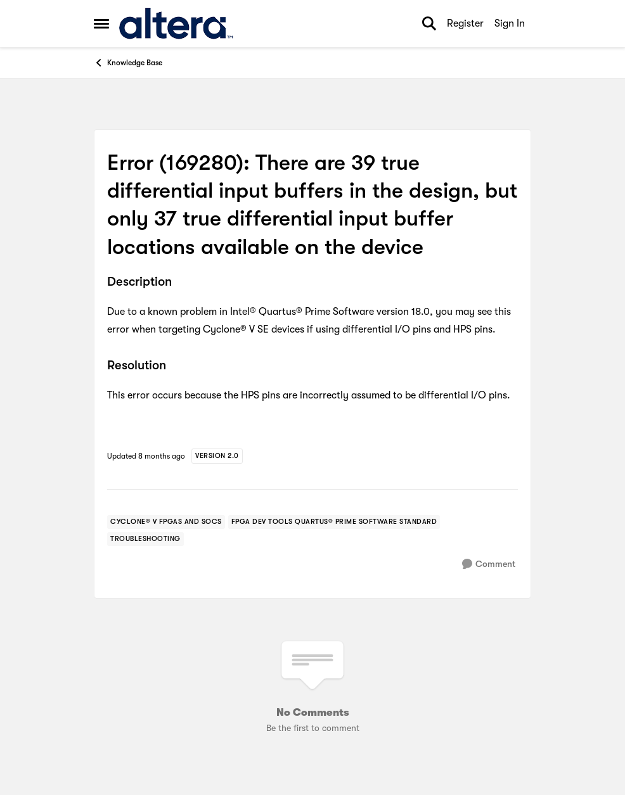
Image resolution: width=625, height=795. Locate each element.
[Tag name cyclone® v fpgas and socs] (166, 522)
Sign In (509, 23)
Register (465, 23)
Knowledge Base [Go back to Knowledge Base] (128, 63)
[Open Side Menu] (101, 23)
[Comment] (489, 564)
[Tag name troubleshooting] (145, 539)
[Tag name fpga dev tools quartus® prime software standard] (334, 522)
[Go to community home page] (176, 23)
